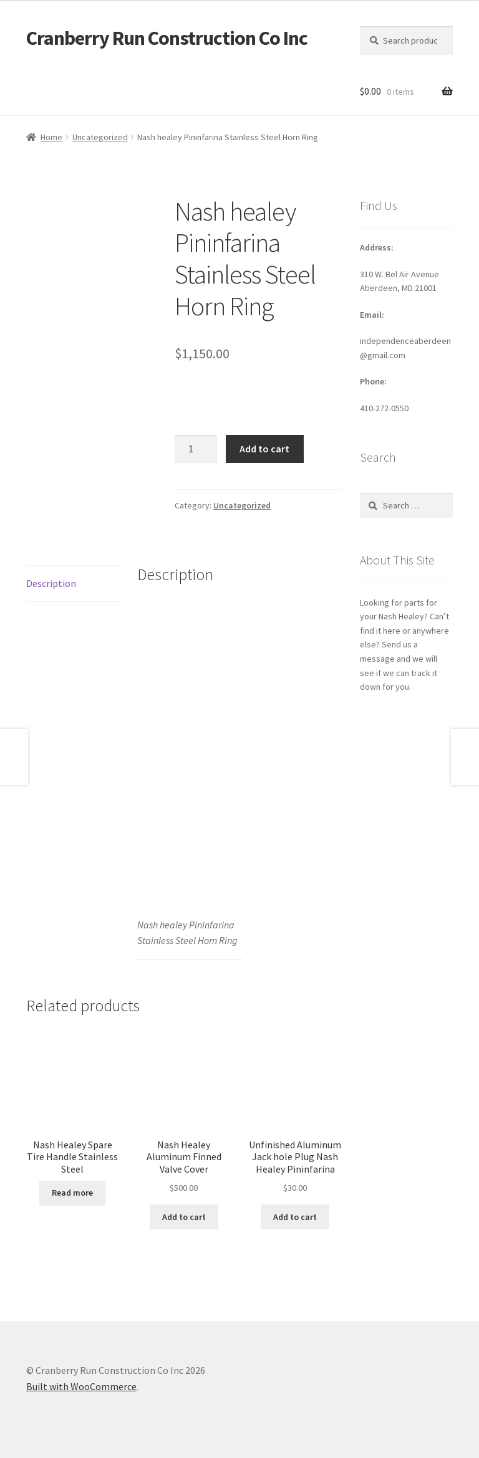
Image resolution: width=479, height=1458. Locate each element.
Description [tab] (51, 583)
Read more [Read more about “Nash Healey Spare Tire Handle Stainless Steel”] (72, 1192)
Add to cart (264, 448)
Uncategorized (100, 137)
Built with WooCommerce (81, 1386)
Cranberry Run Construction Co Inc (166, 38)
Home (51, 137)
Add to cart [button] (184, 1216)
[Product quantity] (196, 449)
